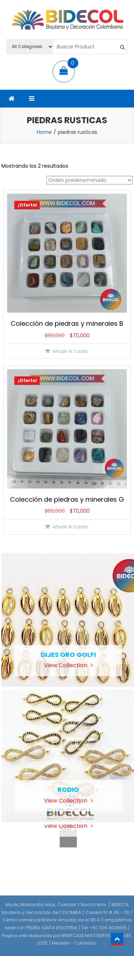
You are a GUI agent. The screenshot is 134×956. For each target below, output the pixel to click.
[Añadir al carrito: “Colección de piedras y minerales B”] (67, 351)
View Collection (68, 665)
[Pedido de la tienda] (89, 180)
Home (44, 132)
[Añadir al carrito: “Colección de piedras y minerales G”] (67, 526)
